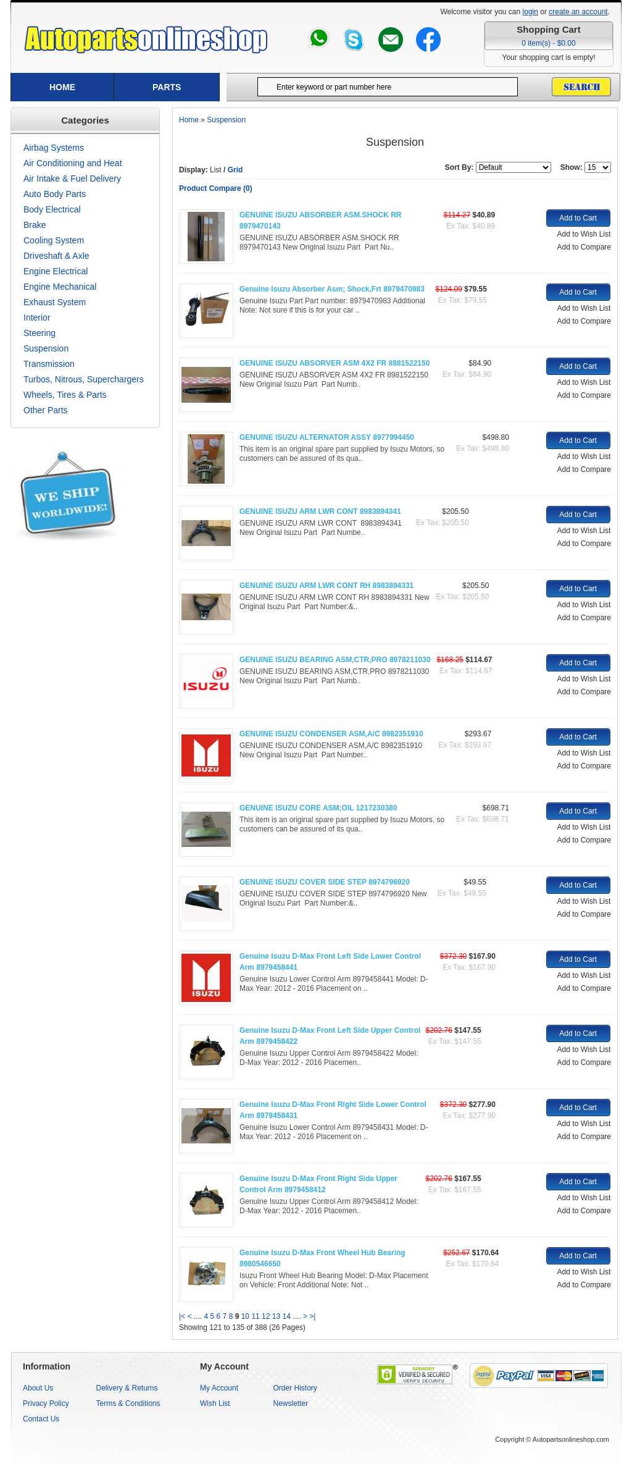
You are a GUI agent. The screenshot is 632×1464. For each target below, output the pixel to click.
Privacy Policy (46, 1403)
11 (255, 1316)
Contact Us (41, 1419)
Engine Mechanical (59, 287)
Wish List (215, 1403)
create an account (578, 11)
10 (245, 1316)
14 (287, 1316)
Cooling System (53, 240)
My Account (219, 1388)
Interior (37, 317)
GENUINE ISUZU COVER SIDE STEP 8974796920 (324, 882)
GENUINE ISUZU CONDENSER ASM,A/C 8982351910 (331, 734)
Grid (235, 170)
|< (182, 1316)
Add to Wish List (584, 234)
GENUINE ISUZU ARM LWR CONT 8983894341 (320, 511)
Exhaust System (54, 302)
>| (312, 1316)
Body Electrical (52, 209)
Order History (295, 1388)
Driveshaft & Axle (56, 256)
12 (266, 1316)
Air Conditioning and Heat (72, 163)
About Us (38, 1388)
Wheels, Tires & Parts (65, 395)
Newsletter (291, 1403)
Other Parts (45, 410)
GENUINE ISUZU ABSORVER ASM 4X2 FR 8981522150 (334, 363)
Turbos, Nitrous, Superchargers (83, 379)
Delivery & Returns (127, 1388)
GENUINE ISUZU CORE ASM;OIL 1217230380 (318, 808)
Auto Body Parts (54, 194)
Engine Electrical (55, 271)
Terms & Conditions (128, 1403)
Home (62, 87)
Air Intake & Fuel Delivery (72, 178)
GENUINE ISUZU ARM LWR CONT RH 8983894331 (326, 585)
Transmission (49, 364)
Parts (166, 87)
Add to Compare (584, 247)
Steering (39, 333)
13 (276, 1316)
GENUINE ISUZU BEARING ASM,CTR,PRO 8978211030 (335, 659)
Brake (34, 225)
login (530, 11)
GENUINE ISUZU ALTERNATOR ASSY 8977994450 (326, 437)
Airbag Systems (53, 148)
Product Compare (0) (215, 188)
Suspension (46, 348)
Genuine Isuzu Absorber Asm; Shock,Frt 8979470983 (332, 289)
